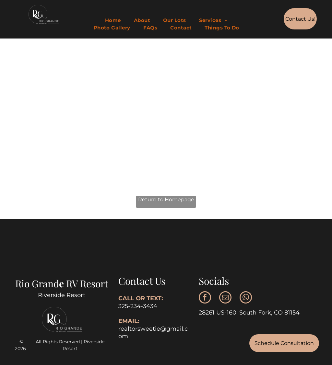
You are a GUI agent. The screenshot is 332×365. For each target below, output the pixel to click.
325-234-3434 (137, 306)
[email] (225, 298)
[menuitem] (113, 20)
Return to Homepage (166, 199)
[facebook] (205, 298)
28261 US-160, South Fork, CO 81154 (249, 312)
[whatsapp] (246, 298)
